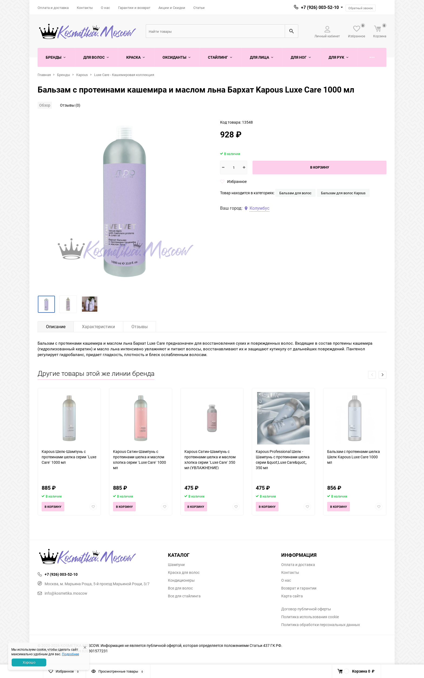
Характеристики (98, 327)
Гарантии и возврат (134, 7)
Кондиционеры (181, 580)
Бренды (63, 74)
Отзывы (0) (70, 105)
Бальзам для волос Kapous (343, 192)
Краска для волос (184, 572)
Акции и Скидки (171, 7)
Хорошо (29, 662)
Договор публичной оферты (306, 609)
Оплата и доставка (53, 7)
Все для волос (180, 588)
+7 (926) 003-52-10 (320, 7)
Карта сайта (292, 596)
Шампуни (176, 565)
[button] (382, 375)
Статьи (199, 7)
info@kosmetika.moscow (62, 593)
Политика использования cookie (310, 617)
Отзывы (139, 327)
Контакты (85, 7)
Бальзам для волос (295, 192)
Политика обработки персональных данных (320, 625)
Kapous (82, 74)
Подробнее (70, 654)
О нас (105, 7)
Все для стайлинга (184, 596)
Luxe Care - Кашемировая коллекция (124, 74)
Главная (44, 74)
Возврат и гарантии (298, 588)
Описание (55, 327)
